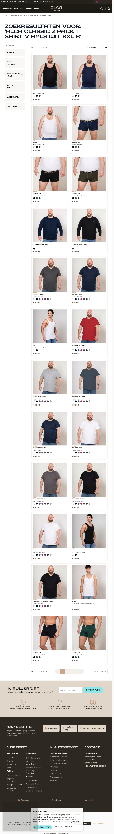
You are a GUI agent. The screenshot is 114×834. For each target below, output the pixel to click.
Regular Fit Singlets (33, 784)
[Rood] (42, 300)
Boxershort (76, 142)
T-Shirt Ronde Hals (78, 345)
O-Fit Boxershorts (33, 758)
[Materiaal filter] (15, 97)
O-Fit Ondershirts (13, 775)
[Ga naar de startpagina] (56, 8)
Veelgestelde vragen (58, 753)
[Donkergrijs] (45, 300)
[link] (57, 671)
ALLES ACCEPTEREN (42, 827)
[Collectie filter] (15, 106)
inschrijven (93, 690)
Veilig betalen (55, 774)
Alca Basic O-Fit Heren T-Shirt (43, 601)
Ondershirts (11, 758)
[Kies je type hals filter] (15, 74)
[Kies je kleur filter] (15, 86)
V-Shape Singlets (32, 788)
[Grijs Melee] (50, 300)
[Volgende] (81, 671)
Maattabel (54, 767)
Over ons (53, 780)
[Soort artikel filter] (15, 63)
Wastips (53, 770)
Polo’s (9, 768)
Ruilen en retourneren (58, 760)
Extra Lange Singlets (34, 791)
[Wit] (34, 96)
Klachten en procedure (59, 764)
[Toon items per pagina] (104, 671)
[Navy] (39, 96)
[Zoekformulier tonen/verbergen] (101, 8)
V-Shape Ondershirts (15, 785)
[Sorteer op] (95, 47)
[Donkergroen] (76, 148)
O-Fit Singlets (31, 781)
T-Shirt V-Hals (38, 294)
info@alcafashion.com (95, 766)
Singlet (35, 91)
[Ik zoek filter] (15, 52)
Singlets (10, 761)
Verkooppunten (56, 777)
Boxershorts (11, 764)
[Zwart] (37, 96)
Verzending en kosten (58, 757)
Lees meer (58, 827)
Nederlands (103, 2)
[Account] (105, 8)
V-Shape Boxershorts (34, 767)
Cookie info (68, 827)
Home (6, 15)
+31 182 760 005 (90, 763)
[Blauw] (39, 300)
